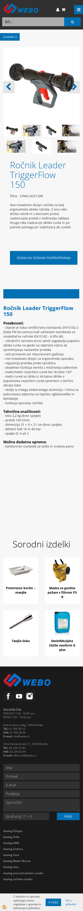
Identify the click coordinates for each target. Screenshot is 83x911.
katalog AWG (11, 843)
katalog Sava (11, 855)
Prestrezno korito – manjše (20, 590)
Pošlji (68, 816)
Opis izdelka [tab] (41, 294)
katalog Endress (13, 849)
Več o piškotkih (71, 902)
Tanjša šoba (21, 641)
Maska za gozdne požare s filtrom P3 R (62, 592)
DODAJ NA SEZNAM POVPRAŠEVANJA (44, 258)
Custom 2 (10, 37)
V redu (53, 902)
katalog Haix (11, 867)
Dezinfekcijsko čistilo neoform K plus (62, 645)
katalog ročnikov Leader (18, 879)
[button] (74, 87)
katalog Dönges (13, 831)
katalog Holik (11, 837)
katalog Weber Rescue (17, 861)
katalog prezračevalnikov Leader (23, 873)
